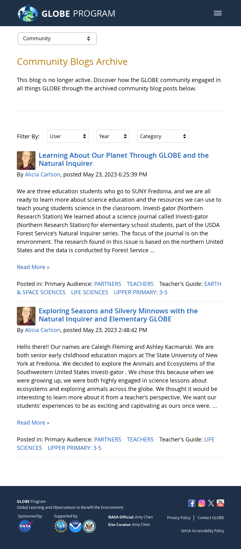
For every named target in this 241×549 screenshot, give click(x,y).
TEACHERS (141, 283)
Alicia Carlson (42, 174)
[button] (218, 13)
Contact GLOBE (211, 517)
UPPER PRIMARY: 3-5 (141, 292)
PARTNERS (108, 283)
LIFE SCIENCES (90, 292)
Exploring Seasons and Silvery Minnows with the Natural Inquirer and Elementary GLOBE (118, 315)
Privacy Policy (178, 517)
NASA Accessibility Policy (202, 530)
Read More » (33, 267)
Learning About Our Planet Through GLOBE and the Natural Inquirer (124, 159)
